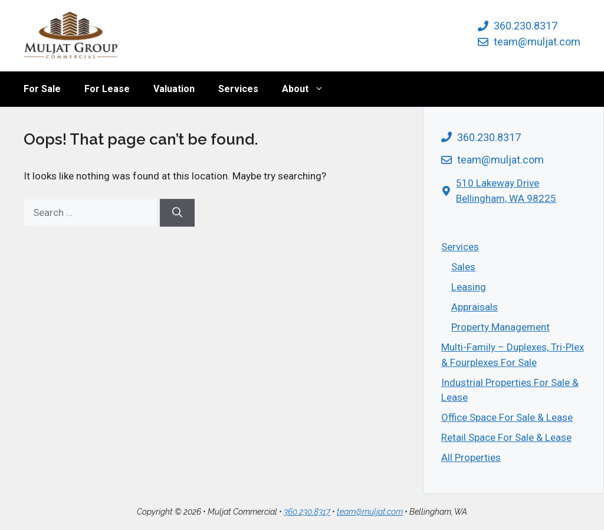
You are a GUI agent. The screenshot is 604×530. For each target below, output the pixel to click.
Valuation (174, 88)
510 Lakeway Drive (497, 183)
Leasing (468, 287)
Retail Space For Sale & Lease (506, 437)
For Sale (42, 88)
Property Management (500, 327)
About (309, 89)
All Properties (471, 457)
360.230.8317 (525, 25)
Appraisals (474, 307)
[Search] (177, 213)
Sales (463, 267)
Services (238, 88)
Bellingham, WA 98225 (506, 198)
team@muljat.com (537, 41)
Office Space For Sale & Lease (507, 417)
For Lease (107, 88)
